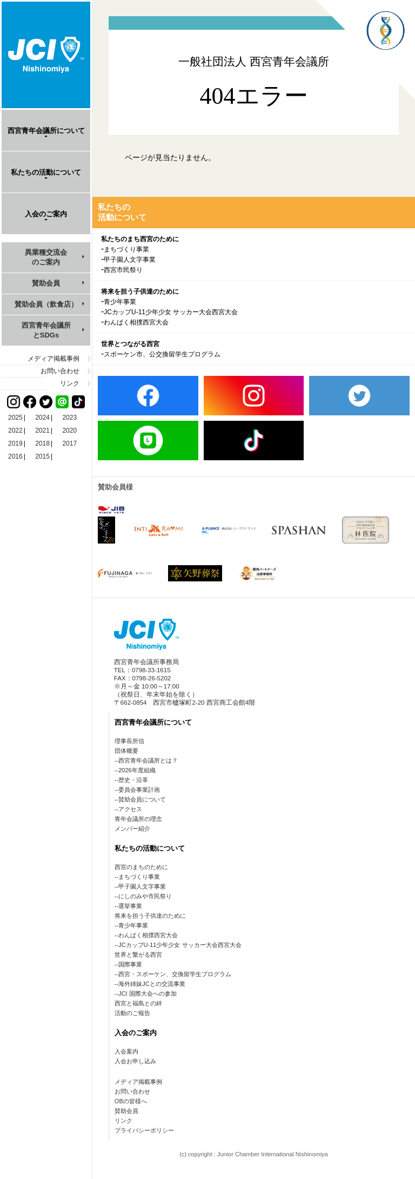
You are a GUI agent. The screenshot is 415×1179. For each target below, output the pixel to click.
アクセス (130, 809)
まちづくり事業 (126, 249)
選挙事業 (130, 906)
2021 (42, 430)
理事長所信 (129, 741)
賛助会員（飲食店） (46, 304)
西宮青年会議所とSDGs (46, 330)
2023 (69, 417)
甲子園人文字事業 (130, 259)
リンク (69, 383)
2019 (15, 443)
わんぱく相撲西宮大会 (136, 322)
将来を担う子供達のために (140, 291)
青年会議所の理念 (138, 819)
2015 (42, 456)
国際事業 (130, 964)
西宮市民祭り (123, 270)
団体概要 (126, 750)
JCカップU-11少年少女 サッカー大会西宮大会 (171, 312)
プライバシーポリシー (144, 1130)
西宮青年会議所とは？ (148, 760)
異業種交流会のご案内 (46, 257)
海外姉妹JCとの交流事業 (151, 984)
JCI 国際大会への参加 (147, 993)
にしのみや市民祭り (145, 896)
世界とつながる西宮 (130, 344)
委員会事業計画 (139, 789)
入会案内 (126, 1051)
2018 (42, 443)
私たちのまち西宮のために (140, 239)
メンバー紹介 (132, 828)
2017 (69, 443)
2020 (69, 430)
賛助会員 (46, 283)
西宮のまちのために (141, 867)
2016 (15, 456)
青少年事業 (120, 302)
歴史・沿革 (133, 780)
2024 (42, 417)
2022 (15, 430)
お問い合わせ (60, 371)
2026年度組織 (136, 770)
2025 (15, 417)
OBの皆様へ (131, 1101)
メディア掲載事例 (53, 358)
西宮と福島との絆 (138, 1003)
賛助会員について (142, 799)
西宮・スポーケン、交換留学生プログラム (174, 974)
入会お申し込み (135, 1061)
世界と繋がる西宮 (138, 954)
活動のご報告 (132, 1013)
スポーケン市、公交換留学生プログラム (162, 354)
